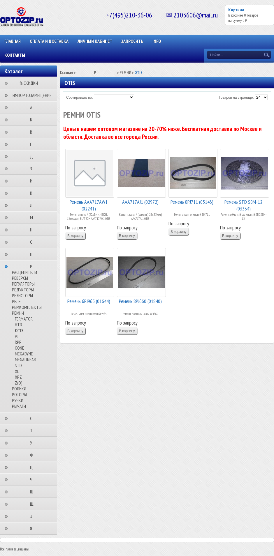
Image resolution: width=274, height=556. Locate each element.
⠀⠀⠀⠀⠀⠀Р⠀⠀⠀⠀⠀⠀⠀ (33, 266)
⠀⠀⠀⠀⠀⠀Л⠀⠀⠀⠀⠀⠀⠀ (33, 205)
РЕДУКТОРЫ (23, 290)
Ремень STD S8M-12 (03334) (243, 205)
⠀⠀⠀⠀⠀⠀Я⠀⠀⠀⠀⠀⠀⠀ (33, 528)
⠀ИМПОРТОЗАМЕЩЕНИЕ (30, 95)
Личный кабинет (95, 41)
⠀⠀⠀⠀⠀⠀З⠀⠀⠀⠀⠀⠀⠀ (33, 168)
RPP (18, 342)
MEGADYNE (24, 354)
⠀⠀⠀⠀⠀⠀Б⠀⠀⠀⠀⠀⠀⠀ (33, 120)
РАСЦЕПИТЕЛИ (24, 272)
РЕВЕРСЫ (20, 278)
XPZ (18, 377)
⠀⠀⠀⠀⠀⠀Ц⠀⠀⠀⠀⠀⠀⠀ (33, 467)
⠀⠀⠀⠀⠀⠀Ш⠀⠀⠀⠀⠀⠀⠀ (33, 492)
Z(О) (18, 383)
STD (18, 365)
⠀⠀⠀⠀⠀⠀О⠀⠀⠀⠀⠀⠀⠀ (33, 242)
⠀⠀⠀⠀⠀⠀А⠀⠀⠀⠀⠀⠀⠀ (33, 107)
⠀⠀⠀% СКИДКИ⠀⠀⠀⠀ (30, 83)
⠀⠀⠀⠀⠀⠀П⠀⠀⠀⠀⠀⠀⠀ (33, 254)
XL (17, 371)
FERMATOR (24, 319)
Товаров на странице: (236, 97)
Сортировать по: (79, 97)
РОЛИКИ (19, 389)
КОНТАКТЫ (14, 55)
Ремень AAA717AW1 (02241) (89, 205)
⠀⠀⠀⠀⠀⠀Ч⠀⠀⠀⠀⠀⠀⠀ (33, 479)
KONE (19, 348)
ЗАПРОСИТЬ (132, 41)
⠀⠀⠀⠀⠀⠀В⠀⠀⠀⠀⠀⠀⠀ (33, 132)
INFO (156, 41)
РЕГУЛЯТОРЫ (23, 284)
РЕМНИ (18, 313)
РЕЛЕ (16, 301)
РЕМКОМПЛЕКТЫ (27, 307)
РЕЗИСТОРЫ (22, 295)
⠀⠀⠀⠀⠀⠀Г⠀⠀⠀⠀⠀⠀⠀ (32, 144)
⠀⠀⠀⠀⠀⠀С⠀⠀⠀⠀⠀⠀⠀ (33, 418)
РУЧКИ (17, 400)
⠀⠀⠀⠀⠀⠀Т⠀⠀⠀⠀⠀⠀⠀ (33, 430)
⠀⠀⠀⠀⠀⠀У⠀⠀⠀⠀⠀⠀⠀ (33, 443)
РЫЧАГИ (19, 406)
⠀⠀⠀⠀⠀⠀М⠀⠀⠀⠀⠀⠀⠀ (33, 217)
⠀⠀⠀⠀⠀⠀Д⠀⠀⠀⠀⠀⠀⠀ (33, 156)
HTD (18, 324)
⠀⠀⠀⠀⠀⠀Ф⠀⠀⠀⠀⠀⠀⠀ (33, 455)
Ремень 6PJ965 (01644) (88, 301)
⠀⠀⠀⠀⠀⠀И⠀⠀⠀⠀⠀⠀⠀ (33, 181)
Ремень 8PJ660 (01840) (140, 301)
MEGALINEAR (25, 359)
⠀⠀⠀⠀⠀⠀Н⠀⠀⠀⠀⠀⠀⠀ (33, 230)
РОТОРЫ (19, 394)
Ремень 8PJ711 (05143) (192, 202)
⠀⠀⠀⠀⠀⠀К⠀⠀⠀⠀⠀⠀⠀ (33, 193)
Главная (12, 41)
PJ (16, 336)
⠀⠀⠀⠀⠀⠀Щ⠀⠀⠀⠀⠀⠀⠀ (33, 504)
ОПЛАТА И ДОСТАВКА (49, 41)
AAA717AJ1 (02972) (140, 202)
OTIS (19, 330)
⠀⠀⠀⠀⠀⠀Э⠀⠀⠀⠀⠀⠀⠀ (33, 516)
